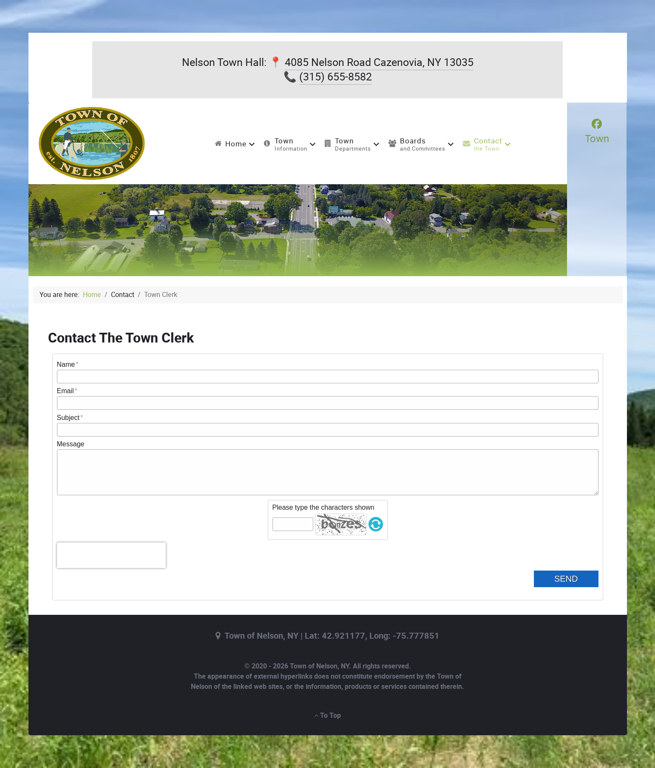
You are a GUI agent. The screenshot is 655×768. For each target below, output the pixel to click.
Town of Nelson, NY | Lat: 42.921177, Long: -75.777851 (332, 636)
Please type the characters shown (323, 507)
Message (71, 444)
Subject (68, 417)
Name (66, 364)
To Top (327, 716)
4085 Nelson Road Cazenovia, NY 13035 (379, 62)
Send (573, 578)
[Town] (596, 131)
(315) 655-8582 (335, 76)
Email (65, 390)
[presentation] (111, 555)
